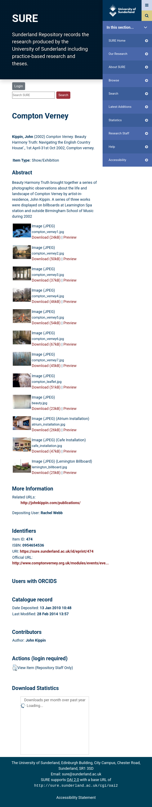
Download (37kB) (46, 280)
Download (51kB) (46, 387)
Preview (70, 237)
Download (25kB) (46, 472)
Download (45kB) (46, 365)
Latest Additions (128, 106)
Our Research (128, 54)
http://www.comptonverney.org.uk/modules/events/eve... (60, 563)
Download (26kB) (46, 430)
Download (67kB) (46, 344)
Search (128, 93)
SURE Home (128, 40)
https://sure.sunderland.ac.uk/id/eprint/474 (57, 551)
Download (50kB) (46, 259)
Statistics (128, 120)
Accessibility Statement (76, 797)
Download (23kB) (46, 408)
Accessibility (128, 160)
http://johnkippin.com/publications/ (51, 503)
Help (128, 146)
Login (18, 86)
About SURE (128, 67)
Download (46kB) (46, 301)
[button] (14, 668)
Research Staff (128, 133)
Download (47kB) (46, 451)
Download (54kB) (46, 323)
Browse (128, 80)
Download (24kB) (46, 237)
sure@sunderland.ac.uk (81, 774)
